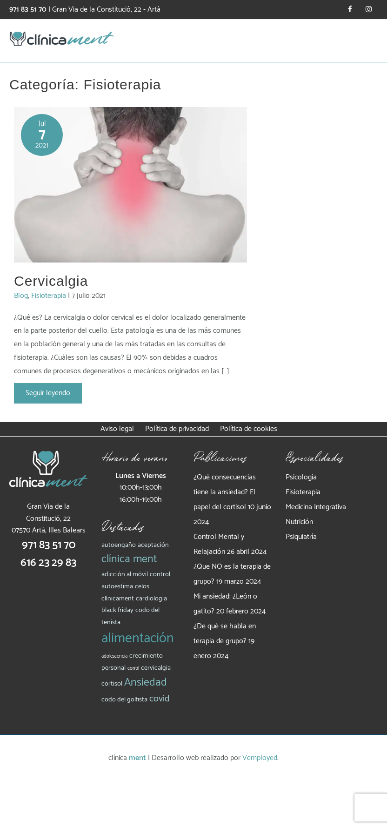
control (160, 574)
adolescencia (114, 656)
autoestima (117, 586)
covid (159, 699)
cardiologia (151, 598)
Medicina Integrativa (316, 507)
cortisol (111, 683)
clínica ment (129, 559)
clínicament (117, 598)
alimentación (137, 638)
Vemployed (259, 758)
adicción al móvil (124, 574)
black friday (117, 610)
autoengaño (118, 545)
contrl (133, 668)
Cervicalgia (51, 281)
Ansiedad (145, 682)
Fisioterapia (48, 295)
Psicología (301, 477)
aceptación (153, 545)
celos (142, 586)
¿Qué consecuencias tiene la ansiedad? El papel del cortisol (225, 492)
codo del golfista (124, 699)
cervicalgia (156, 667)
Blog (21, 295)
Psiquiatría (301, 537)
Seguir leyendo (47, 392)
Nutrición (299, 522)
